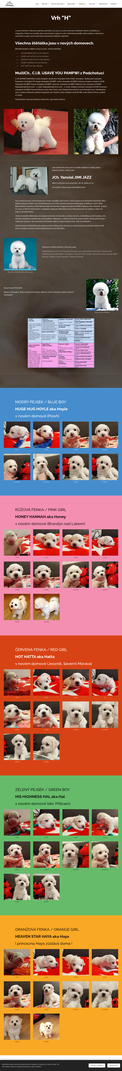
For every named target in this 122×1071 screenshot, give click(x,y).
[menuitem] (36, 4)
